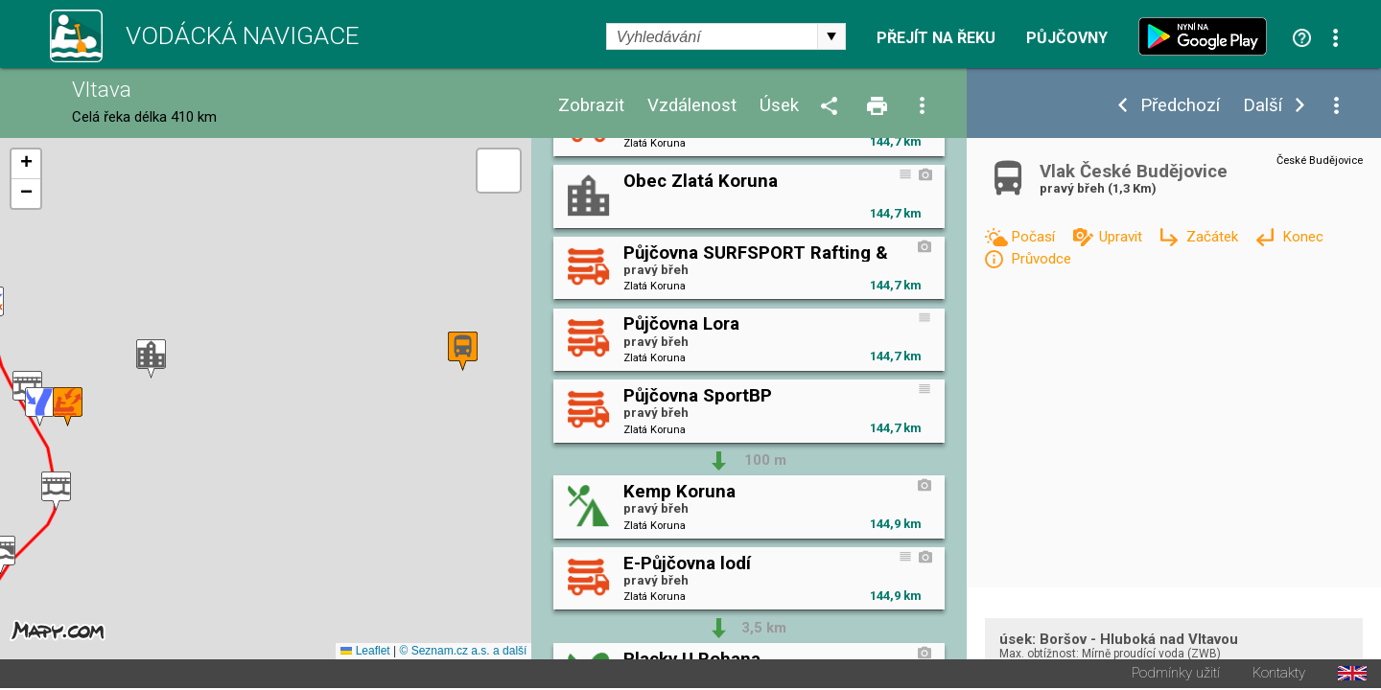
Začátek (1214, 236)
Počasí (1035, 236)
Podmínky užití (1176, 675)
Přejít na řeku (936, 38)
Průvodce (1041, 258)
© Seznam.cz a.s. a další (463, 652)
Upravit (1122, 236)
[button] (56, 492)
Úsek (779, 106)
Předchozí (1180, 106)
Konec (1302, 236)
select (831, 36)
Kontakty (1278, 675)
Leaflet (364, 652)
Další (1262, 106)
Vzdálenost (692, 106)
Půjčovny (1067, 38)
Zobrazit (591, 106)
